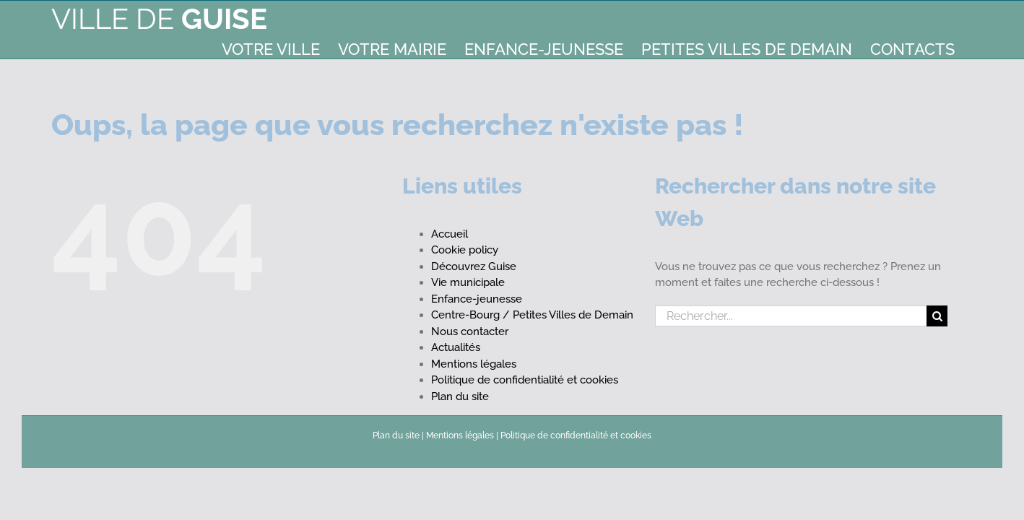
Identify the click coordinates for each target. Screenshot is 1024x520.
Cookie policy (464, 249)
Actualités (455, 347)
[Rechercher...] (791, 316)
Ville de (159, 18)
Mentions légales (473, 364)
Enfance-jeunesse (476, 299)
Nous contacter (469, 331)
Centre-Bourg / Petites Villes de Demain (532, 314)
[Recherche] (937, 316)
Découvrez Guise (473, 266)
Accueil (449, 234)
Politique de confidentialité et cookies (524, 379)
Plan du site (460, 396)
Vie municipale (468, 282)
